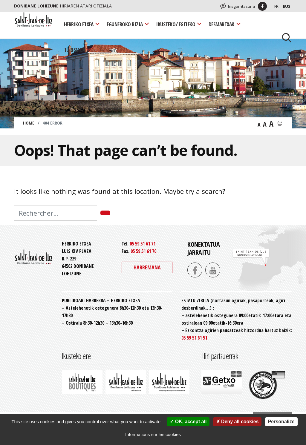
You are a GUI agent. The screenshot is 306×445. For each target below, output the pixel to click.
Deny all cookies (237, 421)
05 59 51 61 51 (194, 337)
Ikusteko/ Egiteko (175, 24)
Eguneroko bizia (125, 24)
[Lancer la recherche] (284, 37)
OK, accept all (188, 421)
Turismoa (74, 49)
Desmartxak (221, 24)
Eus (286, 6)
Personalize (281, 421)
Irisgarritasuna (241, 6)
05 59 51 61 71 (142, 243)
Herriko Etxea (79, 24)
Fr (276, 6)
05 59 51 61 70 (143, 251)
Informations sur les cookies (153, 434)
